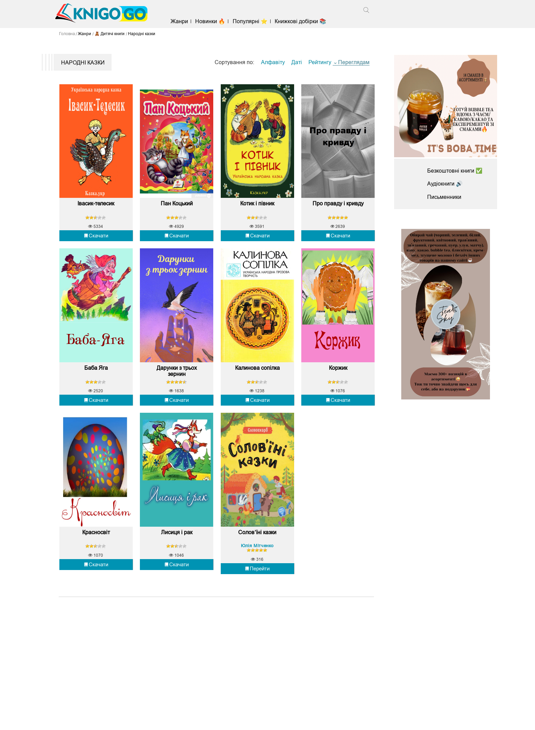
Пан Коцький (177, 204)
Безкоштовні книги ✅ (454, 171)
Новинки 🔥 (211, 21)
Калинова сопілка (257, 369)
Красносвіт (96, 534)
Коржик (338, 369)
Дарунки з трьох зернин (177, 372)
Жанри (179, 21)
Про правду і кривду (338, 204)
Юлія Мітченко (257, 547)
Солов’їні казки (257, 534)
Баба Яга (96, 369)
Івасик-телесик (95, 204)
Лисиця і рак (176, 534)
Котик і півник (257, 204)
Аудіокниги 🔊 (445, 184)
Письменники (444, 197)
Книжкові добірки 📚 (300, 21)
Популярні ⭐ (250, 21)
